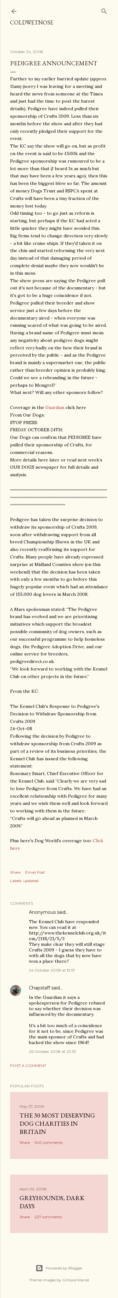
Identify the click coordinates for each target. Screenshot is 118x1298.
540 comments (49, 1142)
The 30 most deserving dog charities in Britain (57, 1123)
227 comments (48, 1217)
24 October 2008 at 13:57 (52, 970)
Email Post (35, 872)
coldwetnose (31, 22)
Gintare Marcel (75, 1280)
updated (30, 880)
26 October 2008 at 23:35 (52, 1051)
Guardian (54, 407)
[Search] (104, 10)
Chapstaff (39, 988)
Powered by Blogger (59, 1268)
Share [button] (15, 872)
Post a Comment (28, 1065)
